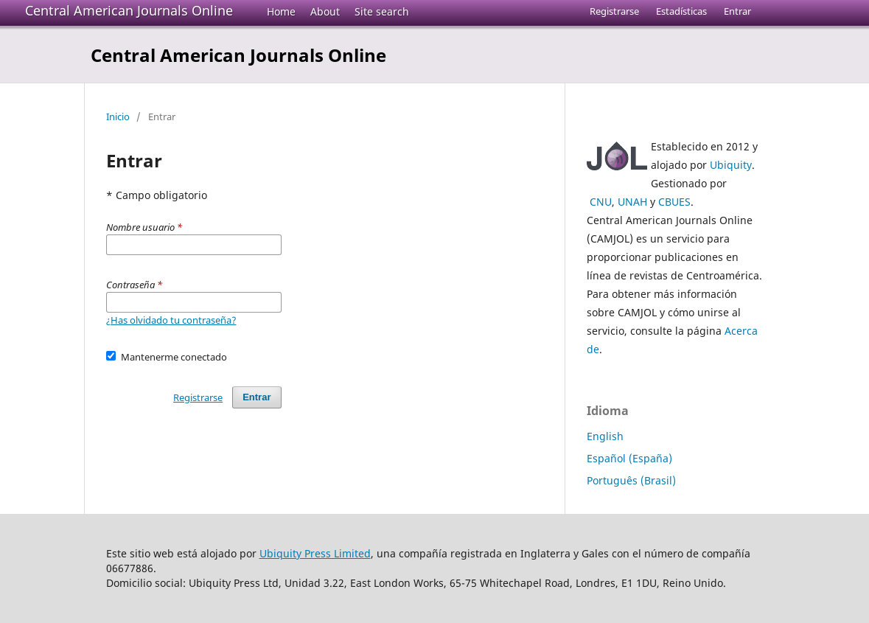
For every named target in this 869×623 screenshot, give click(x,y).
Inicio (118, 116)
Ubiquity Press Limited (315, 553)
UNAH (632, 202)
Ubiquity (731, 165)
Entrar (737, 11)
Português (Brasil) (631, 480)
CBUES (674, 202)
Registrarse (614, 11)
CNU (601, 202)
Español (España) (629, 458)
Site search (382, 11)
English (605, 436)
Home (281, 11)
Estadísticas (681, 11)
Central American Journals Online (129, 10)
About (325, 11)
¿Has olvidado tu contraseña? (171, 320)
